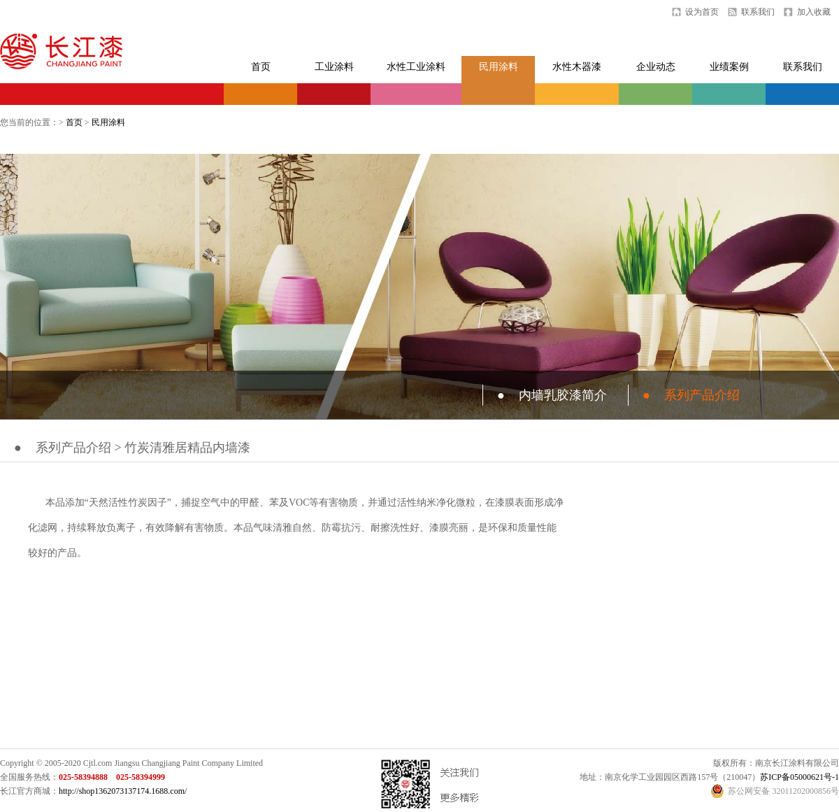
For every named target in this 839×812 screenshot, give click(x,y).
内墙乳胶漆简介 (552, 395)
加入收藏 (814, 12)
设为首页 (702, 12)
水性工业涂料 (416, 67)
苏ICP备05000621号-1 (799, 777)
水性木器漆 (576, 67)
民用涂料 (498, 67)
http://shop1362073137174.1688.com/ (123, 791)
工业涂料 (334, 67)
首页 (261, 67)
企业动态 (655, 67)
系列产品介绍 (691, 395)
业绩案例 (729, 67)
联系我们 (758, 12)
